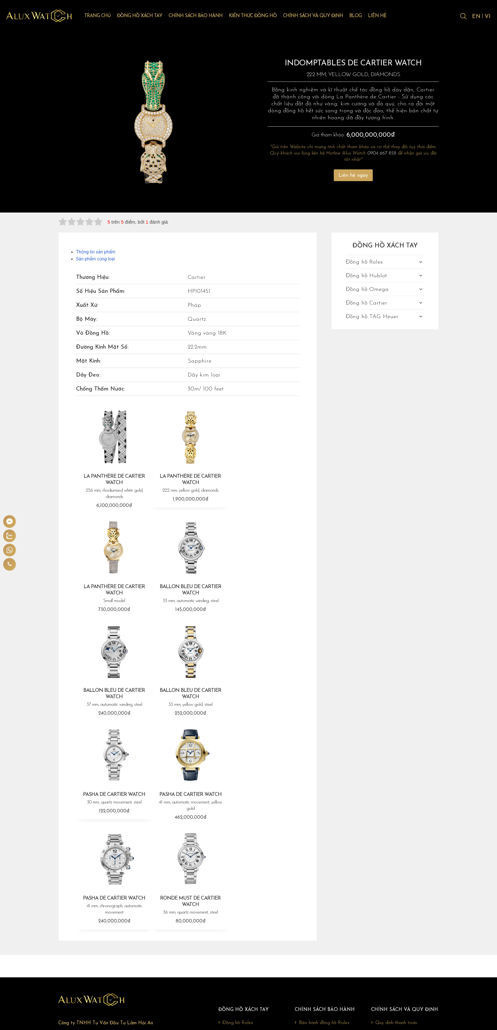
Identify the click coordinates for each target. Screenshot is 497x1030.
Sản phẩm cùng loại (95, 258)
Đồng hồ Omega (367, 289)
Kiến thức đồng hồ (257, 16)
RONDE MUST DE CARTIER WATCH (113, 796)
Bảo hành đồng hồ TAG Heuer (328, 954)
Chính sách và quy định (317, 16)
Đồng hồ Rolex (364, 262)
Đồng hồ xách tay (144, 16)
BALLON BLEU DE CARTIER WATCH (113, 591)
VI (488, 17)
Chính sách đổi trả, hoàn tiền (402, 933)
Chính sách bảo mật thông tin (403, 944)
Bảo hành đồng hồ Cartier (323, 944)
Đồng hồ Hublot (366, 276)
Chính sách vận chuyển (395, 923)
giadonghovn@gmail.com (99, 967)
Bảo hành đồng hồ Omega (324, 933)
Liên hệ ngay (353, 175)
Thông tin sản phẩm (95, 251)
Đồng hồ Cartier (366, 303)
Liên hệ (381, 16)
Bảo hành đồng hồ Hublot (323, 923)
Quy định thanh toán (394, 913)
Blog (360, 16)
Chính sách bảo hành (200, 16)
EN (476, 17)
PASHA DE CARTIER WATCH (113, 690)
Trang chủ (102, 16)
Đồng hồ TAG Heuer (372, 317)
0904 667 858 (381, 153)
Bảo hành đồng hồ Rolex (322, 913)
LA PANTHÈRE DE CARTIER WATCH (113, 486)
